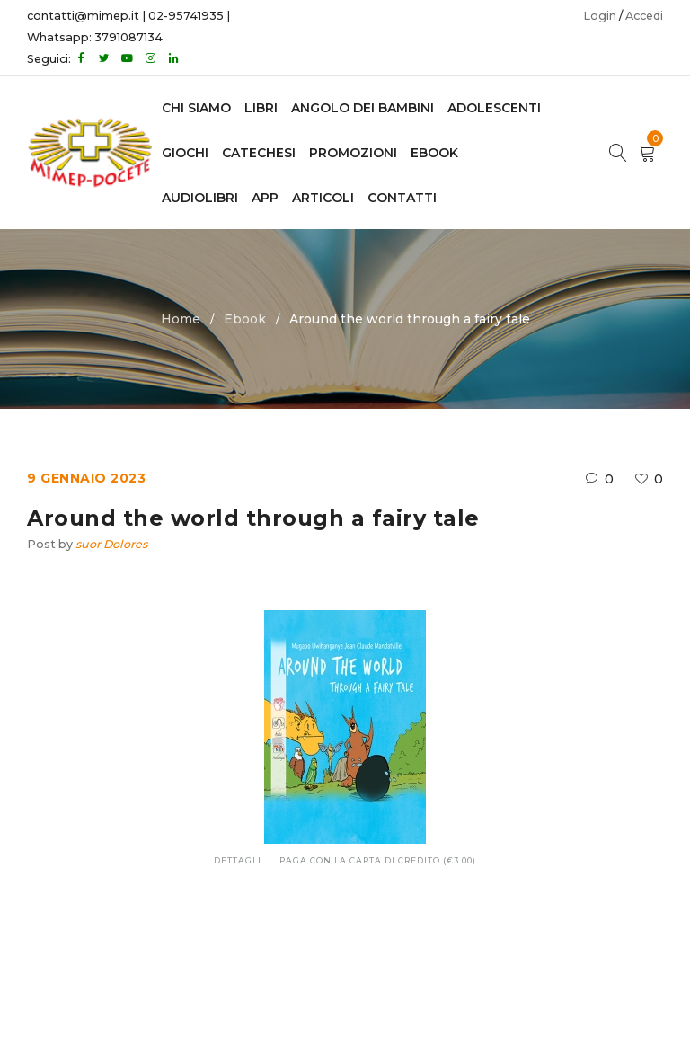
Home (180, 319)
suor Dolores (111, 544)
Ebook (245, 319)
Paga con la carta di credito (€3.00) (377, 860)
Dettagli (237, 860)
